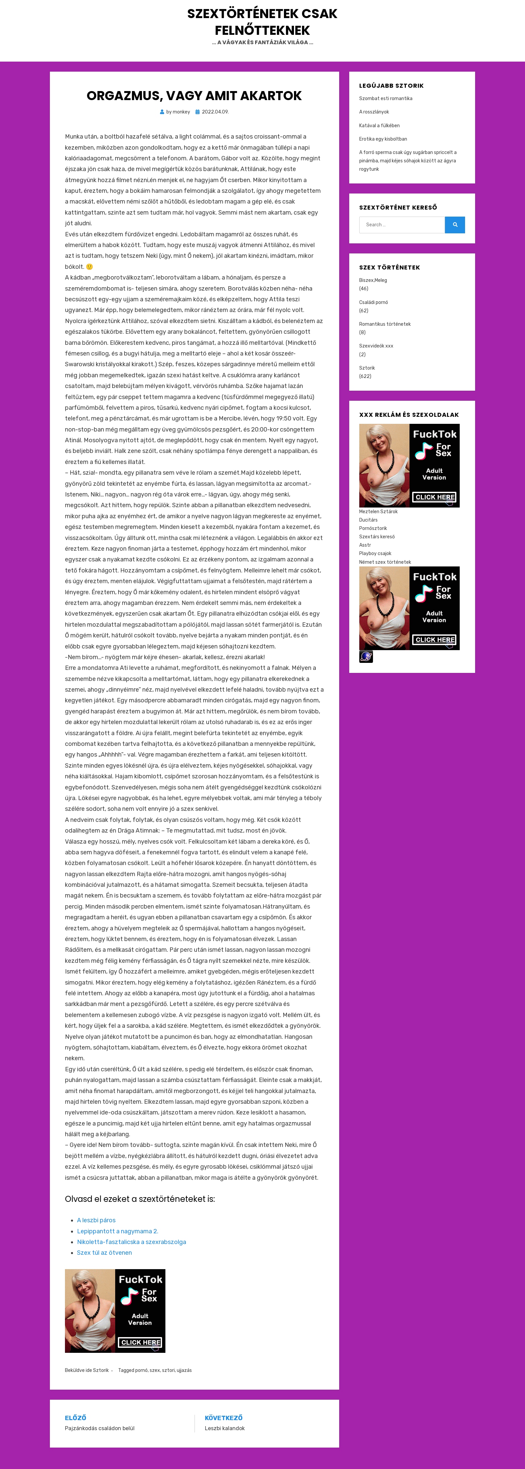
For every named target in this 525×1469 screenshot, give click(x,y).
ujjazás (184, 1382)
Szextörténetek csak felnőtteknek (262, 27)
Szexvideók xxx (376, 358)
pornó (141, 1382)
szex (155, 1382)
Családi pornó (373, 314)
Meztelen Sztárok (378, 523)
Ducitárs (368, 531)
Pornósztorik (373, 540)
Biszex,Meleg (373, 292)
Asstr (365, 557)
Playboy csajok (375, 565)
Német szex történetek (385, 573)
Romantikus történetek (385, 335)
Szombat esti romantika (385, 110)
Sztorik (101, 1382)
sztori (168, 1382)
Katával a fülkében (379, 137)
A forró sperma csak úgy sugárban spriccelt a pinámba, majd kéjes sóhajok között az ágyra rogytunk (408, 172)
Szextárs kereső (377, 548)
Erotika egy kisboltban (383, 150)
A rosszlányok (374, 124)
